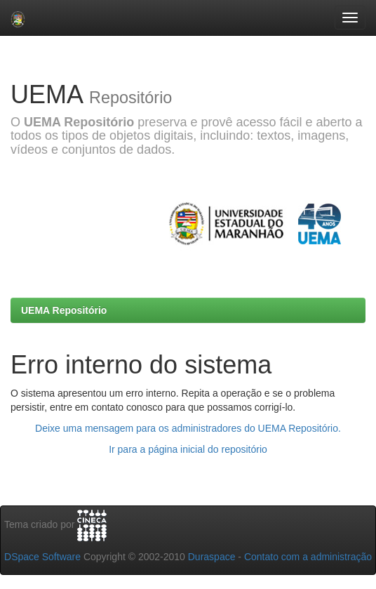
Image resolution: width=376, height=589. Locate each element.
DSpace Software (42, 556)
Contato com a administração (308, 556)
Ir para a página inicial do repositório (188, 449)
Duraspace (212, 556)
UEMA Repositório (64, 310)
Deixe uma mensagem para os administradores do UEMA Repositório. (188, 428)
